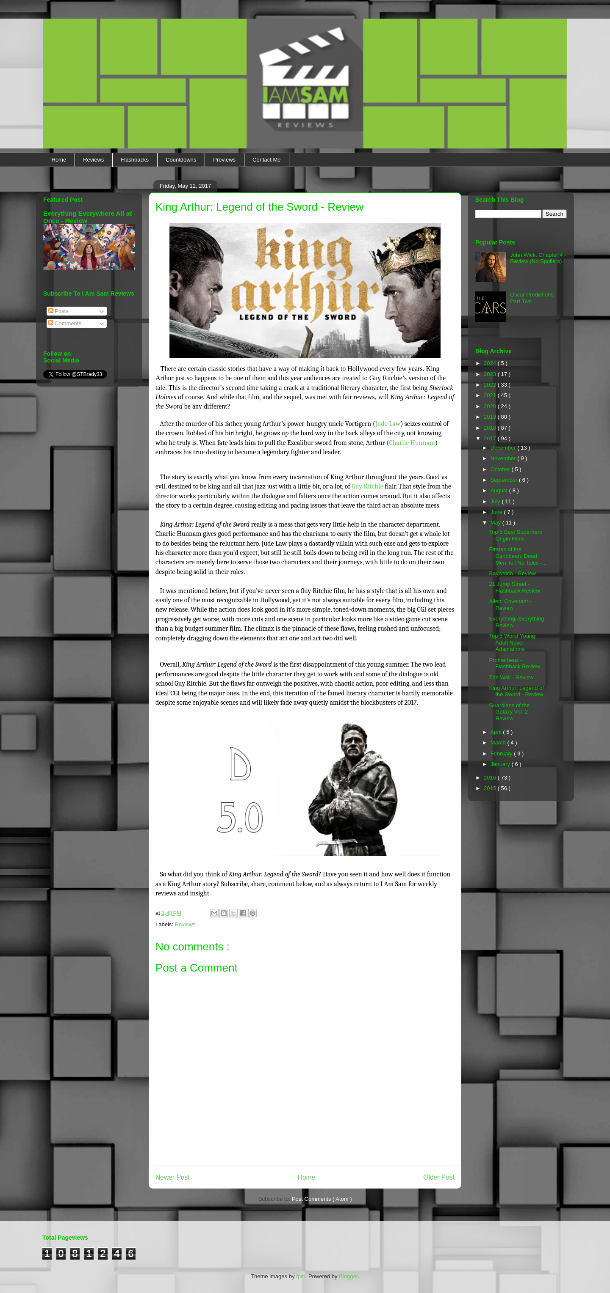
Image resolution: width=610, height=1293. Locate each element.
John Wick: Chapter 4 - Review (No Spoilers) (538, 258)
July (496, 501)
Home (59, 159)
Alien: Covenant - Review (510, 604)
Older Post (439, 1177)
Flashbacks (135, 159)
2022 (491, 385)
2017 (491, 438)
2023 (491, 374)
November (504, 458)
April (497, 732)
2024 (491, 363)
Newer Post (172, 1177)
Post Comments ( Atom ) (322, 1199)
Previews (224, 159)
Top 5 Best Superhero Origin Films (515, 535)
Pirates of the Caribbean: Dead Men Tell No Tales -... (517, 556)
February (502, 753)
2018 (491, 428)
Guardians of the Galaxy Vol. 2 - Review (510, 712)
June (497, 512)
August (500, 490)
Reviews (93, 159)
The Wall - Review (511, 677)
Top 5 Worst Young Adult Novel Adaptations (512, 642)
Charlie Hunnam (412, 443)
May (496, 522)
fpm (300, 1276)
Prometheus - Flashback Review (514, 663)
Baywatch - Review (512, 573)
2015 (491, 788)
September (505, 480)
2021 (491, 395)
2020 (491, 406)
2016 (491, 777)
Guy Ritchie (367, 486)
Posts (58, 311)
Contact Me (266, 159)
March (499, 742)
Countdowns (181, 159)
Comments (64, 323)
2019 (491, 417)
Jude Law (387, 424)
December (504, 448)
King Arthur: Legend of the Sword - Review (516, 691)
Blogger (348, 1276)
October (501, 469)
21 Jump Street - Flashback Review (514, 587)
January (501, 764)
